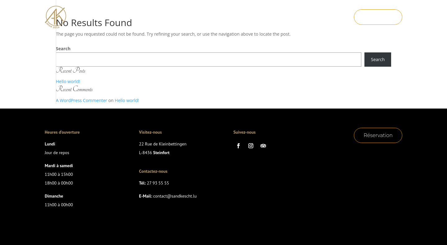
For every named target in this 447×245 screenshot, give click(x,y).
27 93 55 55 (158, 183)
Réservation (378, 17)
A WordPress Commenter (81, 100)
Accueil (167, 12)
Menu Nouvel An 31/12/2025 (207, 22)
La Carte (199, 12)
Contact (263, 22)
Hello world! (68, 81)
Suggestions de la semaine (256, 12)
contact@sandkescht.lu (175, 196)
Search (63, 48)
